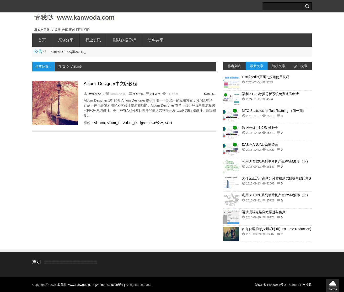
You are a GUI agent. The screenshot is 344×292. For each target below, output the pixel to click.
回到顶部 (332, 285)
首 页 (61, 66)
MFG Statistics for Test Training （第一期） (274, 111)
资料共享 (155, 40)
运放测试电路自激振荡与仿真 (263, 212)
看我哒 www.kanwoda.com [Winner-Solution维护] (91, 285)
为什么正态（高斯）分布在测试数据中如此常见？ (279, 178)
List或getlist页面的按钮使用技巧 (265, 77)
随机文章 (278, 66)
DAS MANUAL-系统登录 (260, 144)
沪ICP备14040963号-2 (270, 285)
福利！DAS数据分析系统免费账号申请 (270, 94)
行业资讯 (93, 40)
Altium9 (99, 123)
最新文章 (256, 66)
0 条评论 (155, 93)
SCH (168, 123)
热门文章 (300, 66)
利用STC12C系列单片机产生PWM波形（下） (276, 161)
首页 (42, 40)
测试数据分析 (124, 40)
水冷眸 (307, 285)
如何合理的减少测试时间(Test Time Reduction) (276, 229)
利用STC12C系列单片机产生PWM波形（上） (276, 195)
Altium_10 (114, 123)
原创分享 (65, 40)
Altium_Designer (135, 123)
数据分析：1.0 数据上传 (260, 128)
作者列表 (234, 66)
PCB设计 (156, 123)
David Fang (96, 93)
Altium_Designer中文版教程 (110, 83)
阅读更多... (210, 93)
